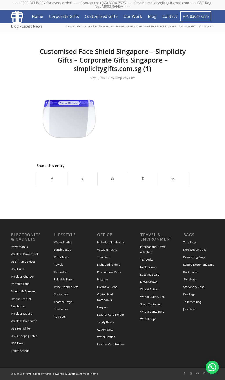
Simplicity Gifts (125, 78)
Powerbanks (19, 247)
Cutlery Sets (105, 330)
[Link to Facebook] (184, 373)
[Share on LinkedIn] (173, 178)
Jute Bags (189, 309)
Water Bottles (63, 242)
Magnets (103, 279)
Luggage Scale (149, 274)
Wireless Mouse (22, 313)
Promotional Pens (109, 272)
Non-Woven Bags (194, 250)
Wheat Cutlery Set (152, 297)
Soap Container (150, 304)
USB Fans (17, 343)
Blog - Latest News (26, 26)
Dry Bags (189, 294)
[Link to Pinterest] (204, 373)
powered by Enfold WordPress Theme (75, 373)
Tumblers (103, 257)
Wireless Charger (22, 276)
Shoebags (190, 279)
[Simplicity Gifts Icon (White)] (17, 16)
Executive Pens (107, 287)
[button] (212, 367)
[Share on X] (82, 178)
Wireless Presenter (24, 321)
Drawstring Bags (194, 257)
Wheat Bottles (149, 289)
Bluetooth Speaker (23, 291)
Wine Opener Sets (66, 287)
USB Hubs (17, 269)
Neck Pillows (148, 267)
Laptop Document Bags (198, 265)
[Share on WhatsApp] (113, 178)
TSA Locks (146, 259)
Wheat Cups (148, 319)
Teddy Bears (105, 322)
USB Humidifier (21, 328)
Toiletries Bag (192, 302)
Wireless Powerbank (25, 254)
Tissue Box (61, 309)
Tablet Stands (20, 351)
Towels (59, 265)
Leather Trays (63, 302)
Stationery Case (194, 287)
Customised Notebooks (105, 297)
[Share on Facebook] (52, 178)
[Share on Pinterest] (143, 178)
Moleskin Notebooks (111, 242)
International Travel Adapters (153, 249)
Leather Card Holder (110, 315)
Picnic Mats (61, 257)
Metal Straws (149, 282)
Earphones (18, 306)
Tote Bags (189, 242)
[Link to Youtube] (197, 373)
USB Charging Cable (24, 336)
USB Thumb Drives (23, 261)
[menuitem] (37, 16)
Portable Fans (20, 284)
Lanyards (103, 307)
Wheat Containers (152, 311)
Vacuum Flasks (107, 250)
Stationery (61, 294)
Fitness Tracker (21, 299)
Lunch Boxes (62, 250)
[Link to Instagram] (191, 373)
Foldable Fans (63, 279)
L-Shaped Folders (108, 265)
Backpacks (190, 272)
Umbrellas (61, 272)
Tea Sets (60, 317)
